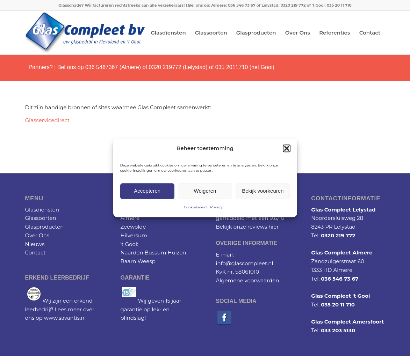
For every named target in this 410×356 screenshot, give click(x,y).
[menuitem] (168, 32)
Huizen (176, 252)
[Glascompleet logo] (85, 32)
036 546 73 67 (339, 278)
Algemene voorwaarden (247, 280)
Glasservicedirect (47, 120)
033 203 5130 (338, 330)
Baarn (128, 261)
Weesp (146, 261)
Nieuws (35, 244)
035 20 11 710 (338, 304)
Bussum (155, 252)
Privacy (216, 207)
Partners (39, 67)
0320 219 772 (338, 235)
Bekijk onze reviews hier (247, 226)
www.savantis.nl (65, 317)
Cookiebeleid (195, 207)
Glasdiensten (42, 209)
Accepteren (147, 191)
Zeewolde (133, 226)
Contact (35, 252)
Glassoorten (40, 218)
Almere (129, 218)
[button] (286, 148)
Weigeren (205, 191)
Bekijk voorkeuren (262, 191)
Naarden (131, 252)
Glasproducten (44, 226)
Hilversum (133, 235)
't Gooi (128, 244)
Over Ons (37, 235)
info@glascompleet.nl (244, 263)
